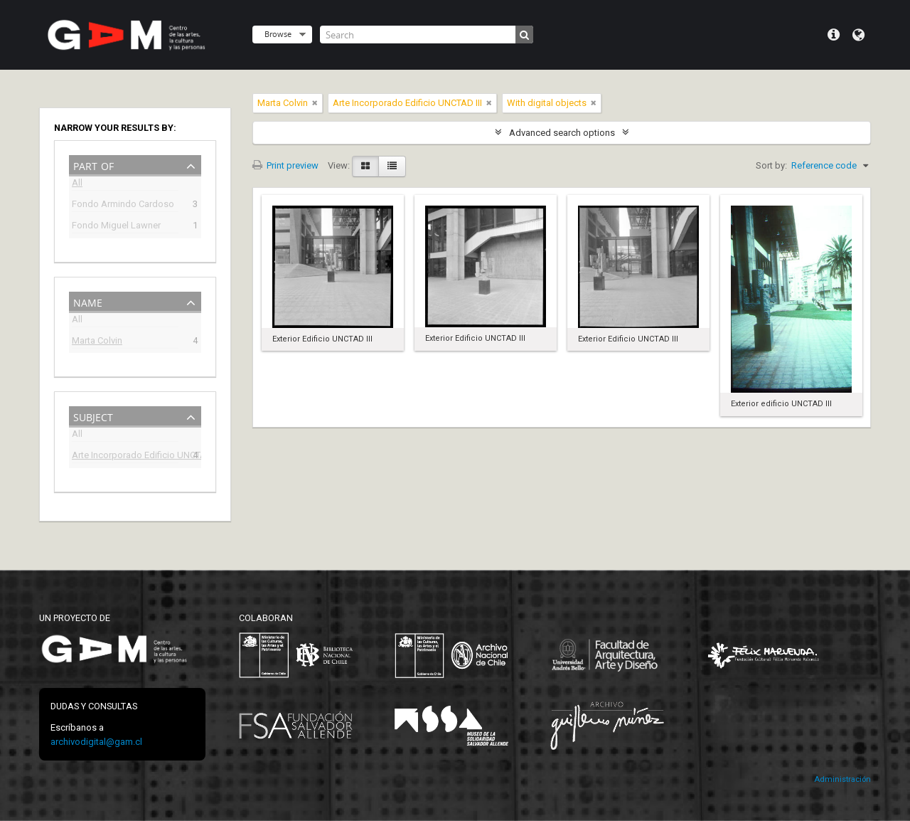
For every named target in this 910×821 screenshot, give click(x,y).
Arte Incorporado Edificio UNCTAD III (125, 456)
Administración (842, 779)
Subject (93, 415)
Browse (277, 33)
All (77, 184)
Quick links (833, 35)
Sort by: (771, 165)
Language (858, 35)
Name (87, 301)
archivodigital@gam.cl (96, 741)
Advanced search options (562, 132)
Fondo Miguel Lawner (116, 227)
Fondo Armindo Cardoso (123, 205)
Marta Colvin (97, 342)
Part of (93, 164)
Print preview (285, 165)
